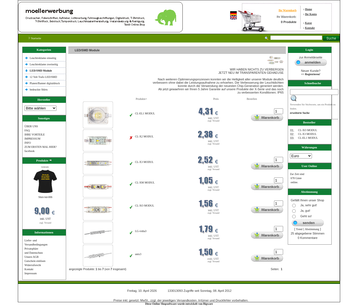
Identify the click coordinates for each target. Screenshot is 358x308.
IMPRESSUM (32, 138)
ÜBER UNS (31, 126)
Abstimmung (312, 229)
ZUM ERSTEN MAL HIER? (40, 146)
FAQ (27, 130)
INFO (27, 142)
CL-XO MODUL (144, 205)
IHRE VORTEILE (34, 134)
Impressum (30, 273)
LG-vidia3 (140, 231)
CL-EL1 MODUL (145, 113)
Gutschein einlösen (34, 260)
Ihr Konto (311, 14)
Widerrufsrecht (32, 265)
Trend (299, 229)
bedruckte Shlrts (38, 89)
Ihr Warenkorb (287, 10)
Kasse (308, 22)
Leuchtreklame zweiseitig (44, 64)
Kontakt (310, 27)
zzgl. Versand (45, 223)
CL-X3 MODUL (144, 161)
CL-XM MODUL (144, 182)
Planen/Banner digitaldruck (45, 83)
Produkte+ (141, 98)
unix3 (138, 254)
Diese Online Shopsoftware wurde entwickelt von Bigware (179, 303)
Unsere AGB (31, 256)
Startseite (35, 38)
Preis (216, 98)
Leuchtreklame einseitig (43, 58)
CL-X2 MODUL (144, 136)
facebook (29, 150)
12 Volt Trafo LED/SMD (43, 76)
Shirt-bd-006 (45, 197)
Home (308, 9)
